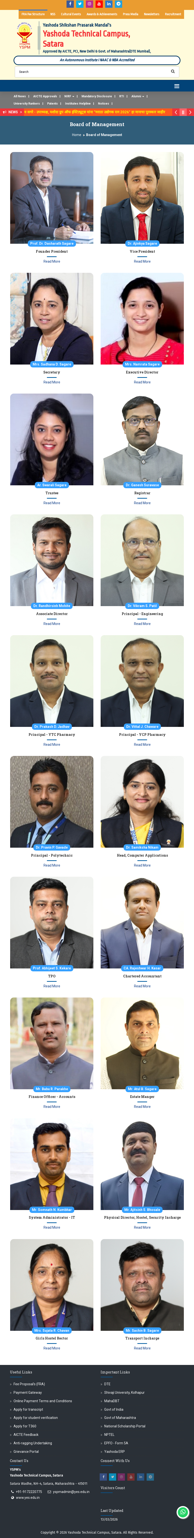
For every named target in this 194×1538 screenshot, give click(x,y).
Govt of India (113, 1409)
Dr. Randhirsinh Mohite (51, 606)
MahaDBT (111, 1401)
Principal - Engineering (142, 613)
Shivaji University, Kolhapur (124, 1392)
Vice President (142, 251)
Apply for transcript (28, 1409)
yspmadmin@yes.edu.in (71, 1492)
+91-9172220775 (29, 1492)
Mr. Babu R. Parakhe (52, 1089)
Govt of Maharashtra (120, 1418)
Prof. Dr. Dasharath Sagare (52, 243)
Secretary (51, 372)
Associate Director (52, 613)
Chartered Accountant (142, 976)
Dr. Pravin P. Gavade (52, 847)
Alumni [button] (137, 96)
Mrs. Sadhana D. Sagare (52, 364)
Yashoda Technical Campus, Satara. (95, 1532)
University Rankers (27, 103)
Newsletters (151, 14)
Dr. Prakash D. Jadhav (51, 727)
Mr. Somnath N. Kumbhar (52, 1210)
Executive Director (142, 372)
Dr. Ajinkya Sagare (142, 243)
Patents (52, 103)
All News (20, 96)
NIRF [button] (69, 96)
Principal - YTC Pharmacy (52, 734)
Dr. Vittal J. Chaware (142, 727)
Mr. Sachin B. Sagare (142, 1330)
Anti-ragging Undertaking (33, 1443)
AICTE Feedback (26, 1435)
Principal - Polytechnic (52, 855)
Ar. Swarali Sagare (52, 485)
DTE (107, 1384)
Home (76, 135)
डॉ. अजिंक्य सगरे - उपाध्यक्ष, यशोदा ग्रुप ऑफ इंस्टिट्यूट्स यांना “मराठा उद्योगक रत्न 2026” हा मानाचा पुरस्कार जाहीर (95, 112)
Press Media (130, 14)
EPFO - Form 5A (116, 1443)
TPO (52, 976)
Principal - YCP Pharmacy (142, 734)
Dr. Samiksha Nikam (142, 847)
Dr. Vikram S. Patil (142, 606)
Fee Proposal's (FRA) (29, 1384)
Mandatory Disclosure (97, 96)
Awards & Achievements (102, 14)
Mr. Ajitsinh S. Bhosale (142, 1210)
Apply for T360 (25, 1426)
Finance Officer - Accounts (52, 1096)
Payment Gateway (28, 1392)
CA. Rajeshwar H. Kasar (142, 968)
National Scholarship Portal (124, 1426)
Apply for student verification (36, 1418)
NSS (52, 14)
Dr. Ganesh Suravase (142, 485)
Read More (52, 261)
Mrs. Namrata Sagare (142, 364)
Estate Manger (142, 1096)
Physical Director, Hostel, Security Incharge (142, 1217)
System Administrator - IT (52, 1217)
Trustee (51, 493)
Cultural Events (71, 14)
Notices (103, 103)
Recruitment (173, 14)
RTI (121, 96)
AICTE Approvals (45, 96)
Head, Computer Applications (142, 855)
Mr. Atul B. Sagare (142, 1089)
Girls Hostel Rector (52, 1338)
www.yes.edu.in (28, 1498)
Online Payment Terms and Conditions (43, 1401)
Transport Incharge (142, 1338)
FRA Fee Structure (33, 14)
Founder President (52, 251)
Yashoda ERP (114, 1452)
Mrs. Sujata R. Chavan (51, 1330)
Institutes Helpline (78, 103)
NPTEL (109, 1435)
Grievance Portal (26, 1452)
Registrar (142, 493)
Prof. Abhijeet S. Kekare (52, 968)
